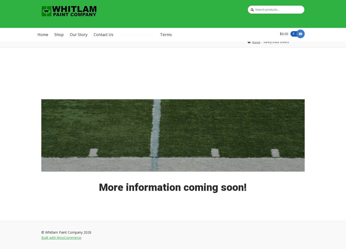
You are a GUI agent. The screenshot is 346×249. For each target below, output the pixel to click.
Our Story (78, 34)
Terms (166, 34)
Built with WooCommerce (61, 237)
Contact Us (103, 34)
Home (42, 34)
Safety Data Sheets (137, 34)
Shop (59, 34)
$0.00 (289, 34)
